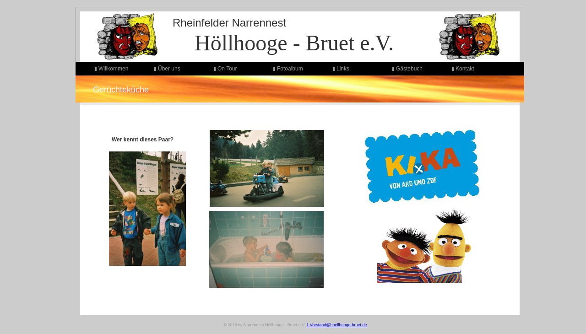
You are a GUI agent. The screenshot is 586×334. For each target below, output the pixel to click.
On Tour (227, 68)
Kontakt (465, 68)
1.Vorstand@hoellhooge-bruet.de (336, 325)
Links (342, 68)
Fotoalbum (290, 68)
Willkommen (113, 68)
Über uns (169, 68)
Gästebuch (409, 68)
